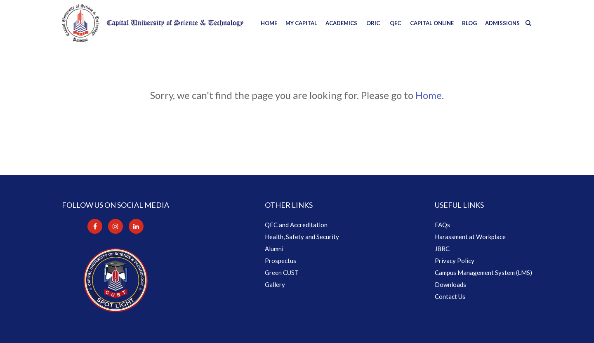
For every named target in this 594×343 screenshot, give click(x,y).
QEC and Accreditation (296, 224)
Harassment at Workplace (470, 236)
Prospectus (280, 260)
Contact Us (450, 296)
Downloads (450, 284)
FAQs (442, 224)
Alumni (274, 248)
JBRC (442, 248)
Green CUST (282, 272)
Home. (429, 95)
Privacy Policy (454, 260)
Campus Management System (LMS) (483, 272)
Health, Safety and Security (302, 236)
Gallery (275, 284)
